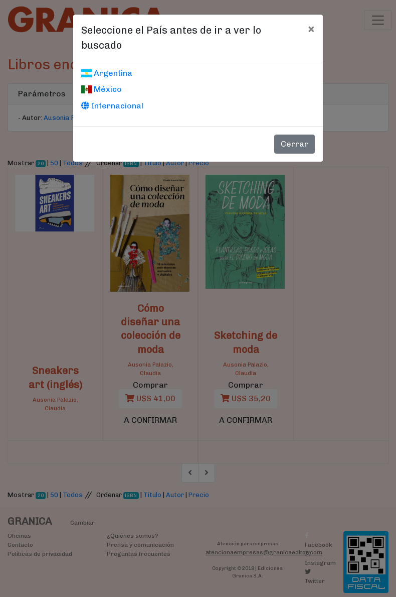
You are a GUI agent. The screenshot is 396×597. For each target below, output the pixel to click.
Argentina (106, 73)
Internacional (112, 105)
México (101, 89)
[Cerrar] (311, 29)
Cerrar (294, 144)
